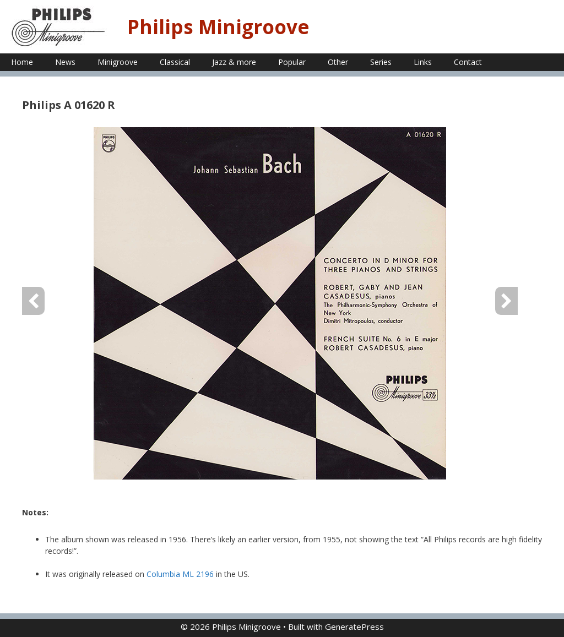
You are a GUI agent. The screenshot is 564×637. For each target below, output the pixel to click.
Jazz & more (234, 62)
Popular (292, 62)
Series (381, 62)
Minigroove (117, 62)
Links (423, 62)
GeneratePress (354, 626)
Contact (468, 62)
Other (338, 62)
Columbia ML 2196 (180, 574)
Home (22, 62)
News (65, 62)
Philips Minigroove (218, 27)
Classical (175, 62)
